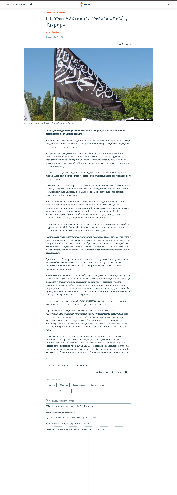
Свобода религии (55, 13)
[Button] (125, 44)
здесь (91, 365)
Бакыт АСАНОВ (52, 32)
